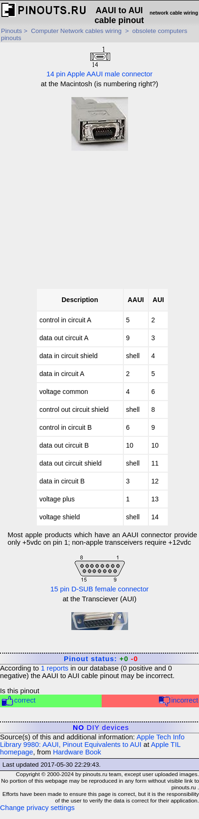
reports (54, 668)
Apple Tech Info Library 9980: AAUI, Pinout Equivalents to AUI (92, 740)
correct (18, 701)
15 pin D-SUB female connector (99, 573)
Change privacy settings (37, 807)
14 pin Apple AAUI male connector (99, 61)
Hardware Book (77, 752)
